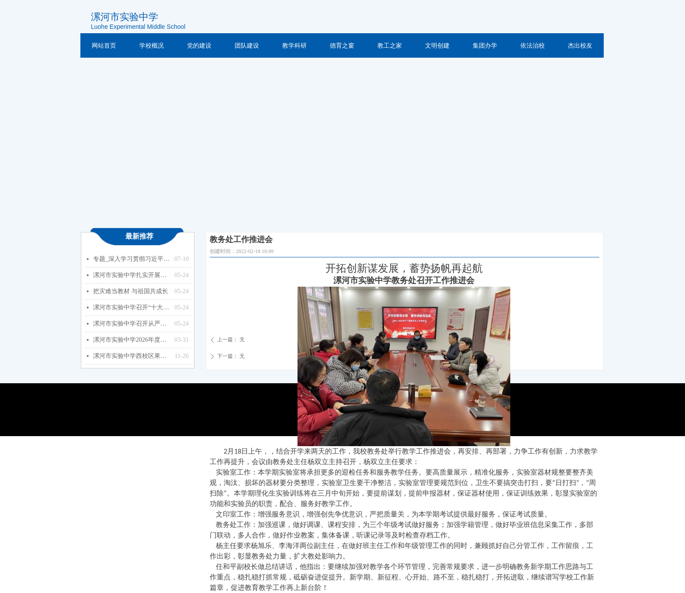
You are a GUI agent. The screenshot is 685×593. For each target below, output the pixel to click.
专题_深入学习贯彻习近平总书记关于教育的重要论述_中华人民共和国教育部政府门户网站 (131, 259)
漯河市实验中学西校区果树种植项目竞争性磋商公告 (131, 356)
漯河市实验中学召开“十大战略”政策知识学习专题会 (131, 307)
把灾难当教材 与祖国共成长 (130, 291)
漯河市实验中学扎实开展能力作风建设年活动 (131, 275)
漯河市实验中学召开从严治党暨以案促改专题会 (131, 323)
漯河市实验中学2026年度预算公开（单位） (131, 339)
